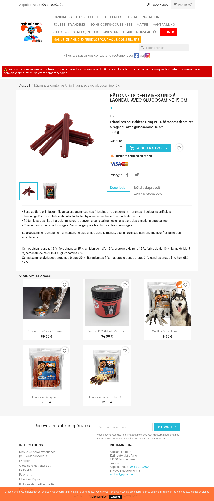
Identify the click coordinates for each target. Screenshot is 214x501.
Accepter (115, 497)
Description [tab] (118, 188)
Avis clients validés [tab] (148, 194)
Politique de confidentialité (36, 484)
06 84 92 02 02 (52, 5)
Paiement (25, 474)
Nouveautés (146, 32)
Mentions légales (30, 479)
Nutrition (151, 17)
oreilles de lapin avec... (167, 331)
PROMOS (168, 32)
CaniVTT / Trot (88, 17)
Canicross (62, 17)
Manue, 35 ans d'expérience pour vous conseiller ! (96, 40)
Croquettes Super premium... (46, 331)
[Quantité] (114, 148)
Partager (127, 175)
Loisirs (132, 17)
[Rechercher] (164, 47)
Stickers (61, 32)
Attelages (113, 17)
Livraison (25, 461)
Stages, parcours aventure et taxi (102, 32)
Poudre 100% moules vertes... (107, 331)
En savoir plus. (99, 497)
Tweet (137, 175)
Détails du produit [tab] (147, 188)
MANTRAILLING (163, 24)
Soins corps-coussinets (111, 24)
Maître (142, 24)
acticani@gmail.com (122, 474)
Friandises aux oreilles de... (107, 397)
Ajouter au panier (148, 148)
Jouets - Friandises (69, 24)
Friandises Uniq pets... (46, 397)
